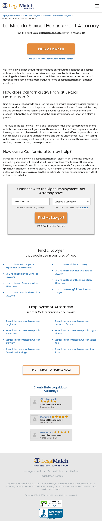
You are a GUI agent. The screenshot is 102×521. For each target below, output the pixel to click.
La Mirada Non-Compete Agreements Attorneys (20, 266)
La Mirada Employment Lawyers (57, 15)
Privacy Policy (55, 471)
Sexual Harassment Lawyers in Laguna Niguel (76, 332)
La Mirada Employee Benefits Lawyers (22, 275)
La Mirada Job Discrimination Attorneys (22, 285)
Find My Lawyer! (51, 217)
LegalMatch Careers (52, 476)
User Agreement (32, 471)
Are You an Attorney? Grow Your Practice (51, 58)
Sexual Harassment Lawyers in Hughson (23, 322)
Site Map (74, 471)
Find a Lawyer (51, 48)
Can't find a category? (71, 207)
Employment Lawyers (11, 15)
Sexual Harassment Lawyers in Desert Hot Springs (23, 351)
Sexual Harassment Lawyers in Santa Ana (75, 341)
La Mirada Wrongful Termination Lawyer (73, 291)
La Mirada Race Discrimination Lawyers (23, 294)
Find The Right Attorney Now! (51, 370)
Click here (83, 207)
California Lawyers (31, 15)
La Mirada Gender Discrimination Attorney (73, 281)
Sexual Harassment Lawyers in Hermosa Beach (72, 322)
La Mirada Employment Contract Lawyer (73, 272)
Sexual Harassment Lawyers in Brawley (23, 341)
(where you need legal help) (30, 207)
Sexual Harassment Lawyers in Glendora (23, 332)
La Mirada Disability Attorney (71, 264)
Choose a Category (65, 201)
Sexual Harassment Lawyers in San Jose (74, 351)
